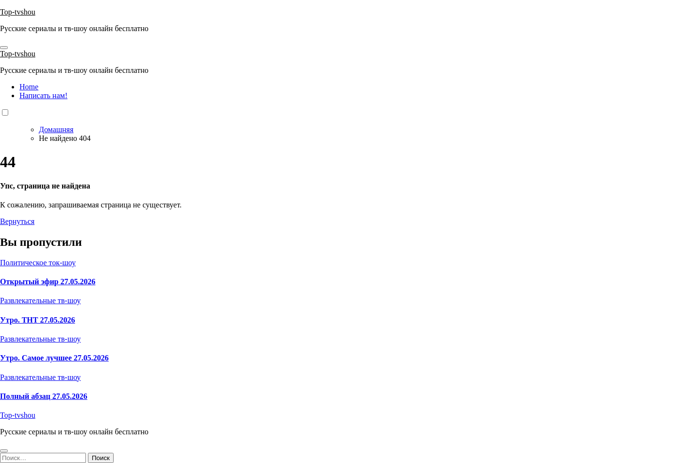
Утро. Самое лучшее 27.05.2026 (54, 358)
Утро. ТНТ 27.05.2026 (37, 320)
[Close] (4, 450)
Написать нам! (43, 95)
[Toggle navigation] (4, 47)
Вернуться (17, 221)
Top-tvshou (17, 12)
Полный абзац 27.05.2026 (43, 396)
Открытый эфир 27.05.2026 (48, 281)
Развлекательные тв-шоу (40, 300)
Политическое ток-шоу (38, 262)
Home (28, 87)
